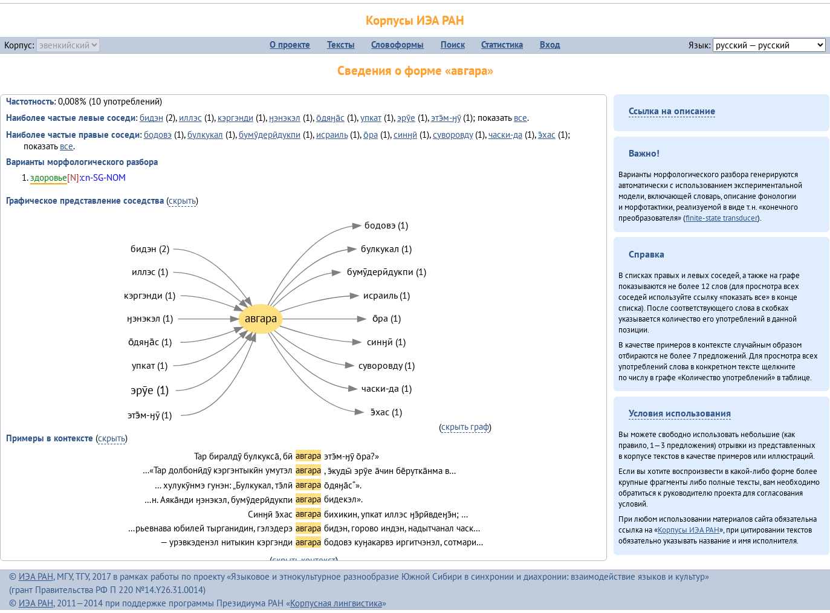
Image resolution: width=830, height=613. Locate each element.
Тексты (341, 44)
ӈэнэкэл (284, 117)
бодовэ (158, 134)
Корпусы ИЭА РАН (415, 20)
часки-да (505, 134)
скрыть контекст (304, 560)
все (520, 117)
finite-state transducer (721, 217)
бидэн (151, 117)
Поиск (453, 44)
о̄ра (370, 134)
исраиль (332, 134)
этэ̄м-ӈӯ (446, 117)
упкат (370, 117)
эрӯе (406, 117)
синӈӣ (405, 134)
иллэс (190, 117)
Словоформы (397, 44)
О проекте (290, 44)
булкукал (205, 134)
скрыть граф (465, 426)
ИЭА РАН (36, 576)
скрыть (182, 200)
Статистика (502, 44)
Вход (550, 44)
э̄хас (547, 134)
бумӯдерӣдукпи (269, 134)
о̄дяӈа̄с (330, 117)
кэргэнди (235, 117)
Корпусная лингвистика (336, 603)
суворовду (453, 134)
